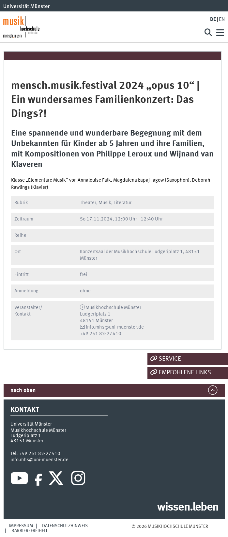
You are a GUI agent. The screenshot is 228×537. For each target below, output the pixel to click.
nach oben (23, 390)
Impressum (21, 526)
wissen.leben (187, 507)
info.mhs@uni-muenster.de (115, 327)
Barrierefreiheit (29, 531)
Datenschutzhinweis (65, 526)
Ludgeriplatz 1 (25, 435)
